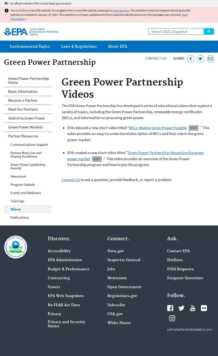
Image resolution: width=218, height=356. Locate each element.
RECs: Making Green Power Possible (158, 127)
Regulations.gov (122, 296)
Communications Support (29, 144)
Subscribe (116, 305)
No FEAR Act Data (64, 305)
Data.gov (115, 251)
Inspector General (123, 260)
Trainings (17, 201)
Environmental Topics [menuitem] (30, 46)
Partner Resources (23, 136)
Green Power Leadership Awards (28, 166)
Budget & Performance (68, 269)
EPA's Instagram (172, 318)
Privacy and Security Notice (66, 324)
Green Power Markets (25, 127)
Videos (16, 209)
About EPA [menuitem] (117, 46)
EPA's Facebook (170, 308)
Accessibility (59, 251)
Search (209, 31)
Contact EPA (178, 251)
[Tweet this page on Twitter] (200, 58)
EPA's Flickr (204, 308)
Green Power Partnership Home (28, 80)
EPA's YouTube (193, 308)
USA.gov (115, 314)
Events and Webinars (26, 192)
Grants (54, 287)
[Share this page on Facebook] (190, 58)
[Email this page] (210, 58)
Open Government (124, 287)
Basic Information (22, 91)
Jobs (111, 269)
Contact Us (155, 58)
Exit (193, 128)
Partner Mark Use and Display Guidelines (26, 155)
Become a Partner (22, 100)
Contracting (59, 278)
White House (119, 323)
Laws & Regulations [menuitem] (79, 46)
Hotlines (175, 260)
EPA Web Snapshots (66, 296)
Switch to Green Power (26, 118)
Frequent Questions (185, 278)
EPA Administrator (65, 260)
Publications (20, 217)
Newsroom (18, 176)
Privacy (54, 314)
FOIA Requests (180, 269)
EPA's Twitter (181, 308)
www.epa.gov (121, 10)
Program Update (23, 184)
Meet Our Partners (23, 109)
